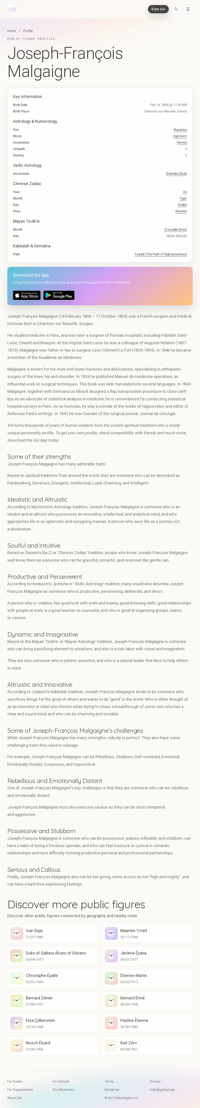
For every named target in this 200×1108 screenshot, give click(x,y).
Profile (28, 31)
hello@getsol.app (162, 1090)
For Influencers (63, 1090)
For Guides (14, 1081)
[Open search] (176, 9)
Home (11, 31)
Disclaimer (112, 1090)
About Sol (14, 1098)
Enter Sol (158, 9)
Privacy (155, 1081)
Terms (109, 1081)
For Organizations (20, 1090)
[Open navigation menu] (188, 9)
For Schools (61, 1081)
